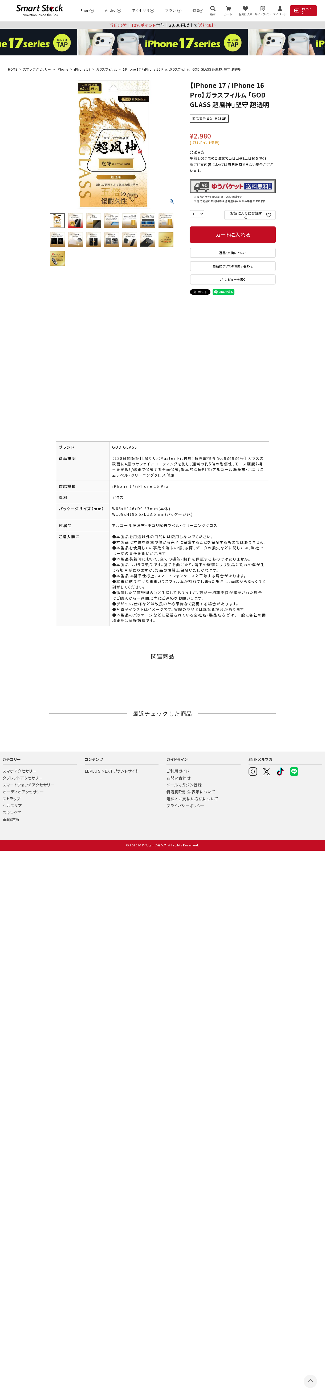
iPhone (84, 10)
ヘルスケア (12, 805)
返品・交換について (233, 252)
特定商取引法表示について (190, 791)
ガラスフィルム (106, 69)
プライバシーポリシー (185, 805)
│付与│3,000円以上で (162, 25)
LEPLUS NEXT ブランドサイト (112, 771)
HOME (12, 69)
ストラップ (12, 798)
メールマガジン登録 (184, 785)
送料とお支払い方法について (192, 798)
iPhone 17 (82, 69)
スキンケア (12, 812)
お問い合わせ (178, 778)
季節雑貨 (11, 819)
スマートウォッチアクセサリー (28, 785)
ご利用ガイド (177, 771)
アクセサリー (140, 10)
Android (110, 10)
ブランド (171, 10)
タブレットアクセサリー (23, 778)
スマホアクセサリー (37, 69)
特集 (195, 10)
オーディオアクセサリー (23, 791)
